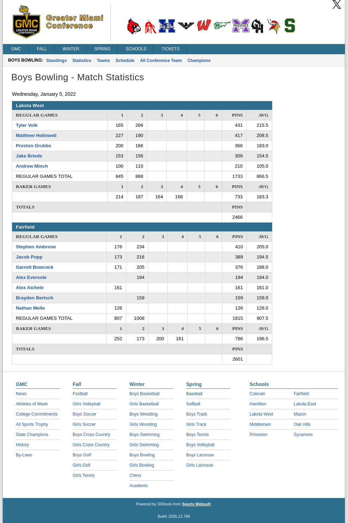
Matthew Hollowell (36, 135)
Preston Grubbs (33, 145)
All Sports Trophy (32, 424)
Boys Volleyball (200, 444)
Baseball (194, 393)
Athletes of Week (32, 403)
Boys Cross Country (91, 434)
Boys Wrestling (143, 414)
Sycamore (303, 434)
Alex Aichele (30, 287)
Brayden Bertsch (34, 297)
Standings (56, 60)
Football (80, 393)
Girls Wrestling (143, 424)
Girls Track (196, 424)
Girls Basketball (144, 403)
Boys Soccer (84, 414)
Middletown (260, 424)
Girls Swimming (144, 444)
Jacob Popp (29, 257)
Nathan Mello (30, 308)
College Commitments (36, 414)
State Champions (32, 434)
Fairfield (301, 393)
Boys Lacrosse (200, 455)
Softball (193, 403)
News (21, 393)
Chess (135, 475)
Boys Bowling (142, 455)
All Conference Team (161, 60)
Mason (300, 414)
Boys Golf (82, 455)
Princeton (259, 434)
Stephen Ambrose (36, 246)
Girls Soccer (84, 424)
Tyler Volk (27, 125)
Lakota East (305, 403)
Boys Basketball (144, 393)
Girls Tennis (83, 475)
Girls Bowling (141, 465)
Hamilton (258, 403)
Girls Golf (81, 465)
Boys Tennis (197, 434)
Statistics (81, 60)
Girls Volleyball (86, 403)
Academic (138, 485)
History (22, 444)
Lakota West (261, 414)
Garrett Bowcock (34, 267)
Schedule (125, 60)
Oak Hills (302, 424)
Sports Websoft (196, 504)
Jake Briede (29, 155)
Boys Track (196, 414)
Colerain (257, 393)
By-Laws (24, 455)
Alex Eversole (31, 277)
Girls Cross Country (91, 444)
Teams (103, 60)
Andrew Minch (32, 166)
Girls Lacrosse (199, 465)
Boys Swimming (144, 434)
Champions (199, 60)
